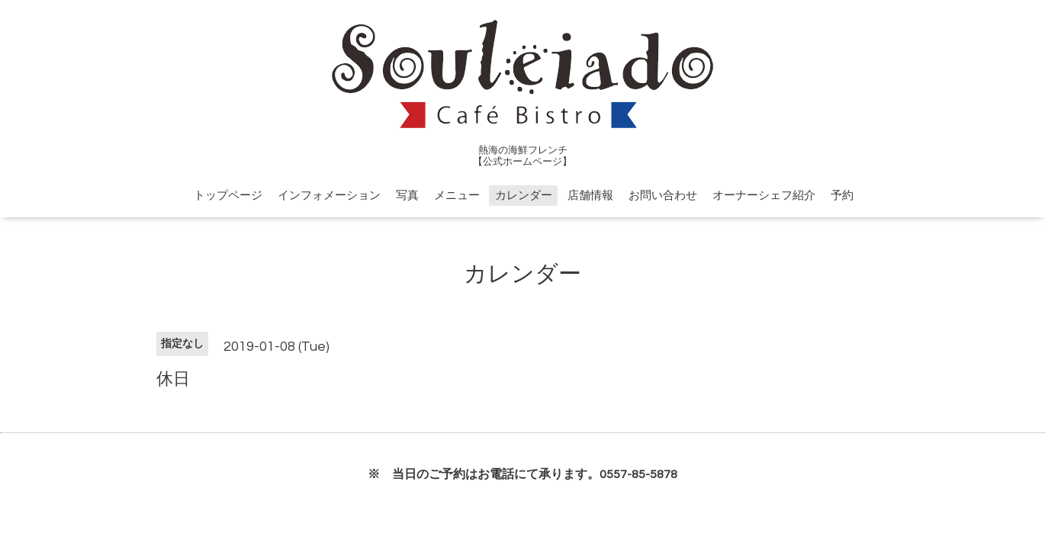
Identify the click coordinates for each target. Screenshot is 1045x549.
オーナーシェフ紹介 (763, 195)
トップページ (228, 195)
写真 (407, 195)
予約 (842, 195)
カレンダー (523, 195)
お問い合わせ (663, 195)
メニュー (457, 195)
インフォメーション (329, 195)
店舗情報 (590, 195)
